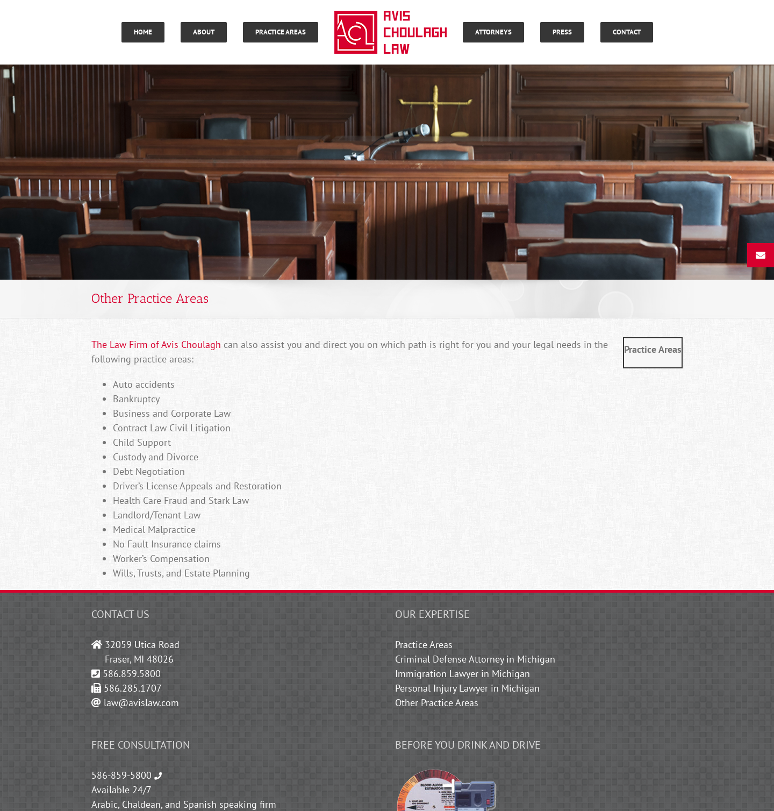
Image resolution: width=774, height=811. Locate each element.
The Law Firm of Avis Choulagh (156, 344)
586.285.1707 (133, 688)
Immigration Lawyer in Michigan (462, 673)
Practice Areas (424, 644)
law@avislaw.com (141, 702)
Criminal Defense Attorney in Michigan (475, 659)
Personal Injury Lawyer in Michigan (467, 688)
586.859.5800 (132, 673)
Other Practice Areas (436, 702)
